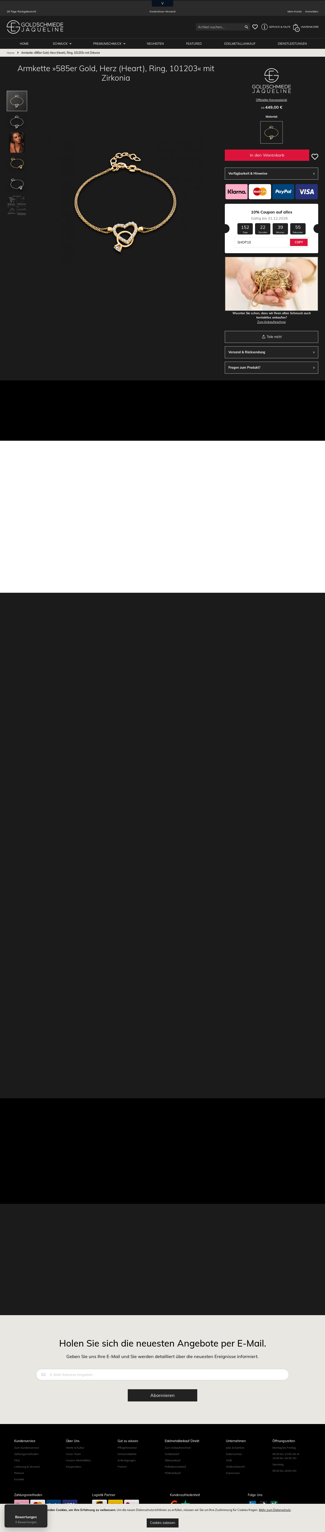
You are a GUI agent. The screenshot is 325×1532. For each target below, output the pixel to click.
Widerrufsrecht (235, 1466)
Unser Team (73, 1453)
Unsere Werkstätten (78, 1460)
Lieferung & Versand (26, 1466)
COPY (299, 242)
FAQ (17, 1460)
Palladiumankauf (175, 1466)
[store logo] (35, 27)
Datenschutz (234, 1453)
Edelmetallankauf (240, 43)
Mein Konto (295, 11)
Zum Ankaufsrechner (271, 321)
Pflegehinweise (127, 1447)
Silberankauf (172, 1460)
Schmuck (61, 43)
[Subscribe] (162, 1395)
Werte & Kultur (75, 1447)
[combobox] (223, 26)
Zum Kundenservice (26, 1447)
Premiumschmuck (108, 43)
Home (10, 52)
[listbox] (271, 133)
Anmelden (311, 11)
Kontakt (19, 1479)
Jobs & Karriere (235, 1447)
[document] (162, 1517)
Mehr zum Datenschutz (275, 1510)
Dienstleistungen (292, 43)
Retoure (19, 1472)
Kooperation (73, 1466)
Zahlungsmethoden (26, 1453)
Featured (194, 43)
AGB (229, 1460)
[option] (271, 132)
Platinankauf (173, 1472)
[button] (274, 27)
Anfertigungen (127, 1460)
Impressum (233, 1472)
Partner (122, 1466)
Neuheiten (155, 43)
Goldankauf (172, 1453)
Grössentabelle (127, 1453)
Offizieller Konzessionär (271, 99)
